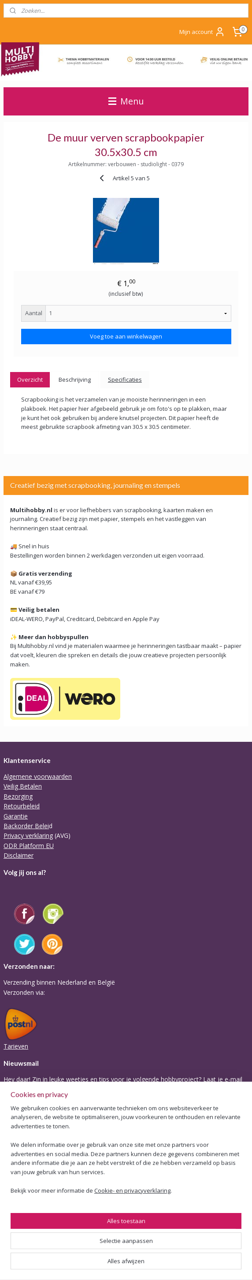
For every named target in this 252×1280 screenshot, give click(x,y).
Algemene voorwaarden (38, 776)
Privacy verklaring (28, 835)
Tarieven (16, 1046)
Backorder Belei (26, 826)
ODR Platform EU (29, 845)
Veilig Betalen (23, 786)
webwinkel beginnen (218, 1249)
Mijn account (202, 31)
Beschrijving (75, 379)
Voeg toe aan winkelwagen (126, 336)
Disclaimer (18, 855)
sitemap (166, 1249)
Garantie (16, 816)
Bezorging (18, 796)
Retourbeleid (22, 806)
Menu (126, 101)
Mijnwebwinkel (141, 1264)
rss (185, 1249)
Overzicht (30, 379)
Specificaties (125, 379)
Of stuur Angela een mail (39, 1215)
